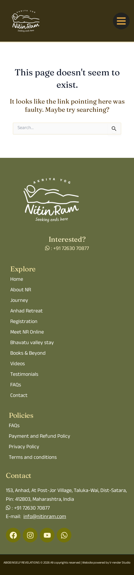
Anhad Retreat (26, 311)
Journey (19, 301)
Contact (19, 396)
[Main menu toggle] (121, 21)
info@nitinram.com (44, 517)
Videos (17, 364)
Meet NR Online (27, 332)
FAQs (15, 385)
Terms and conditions (33, 458)
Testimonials (24, 375)
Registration (23, 322)
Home (16, 279)
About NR (20, 290)
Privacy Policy (24, 447)
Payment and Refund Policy (39, 436)
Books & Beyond (28, 353)
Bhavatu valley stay (32, 343)
